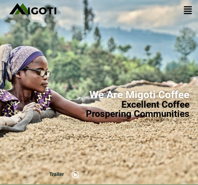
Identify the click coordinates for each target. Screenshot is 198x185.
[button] (187, 11)
